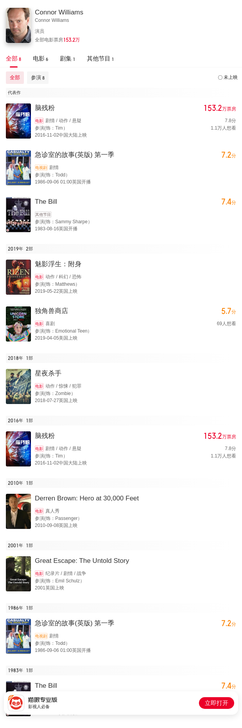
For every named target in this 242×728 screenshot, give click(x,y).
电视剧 (41, 168)
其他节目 (43, 214)
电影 (39, 121)
